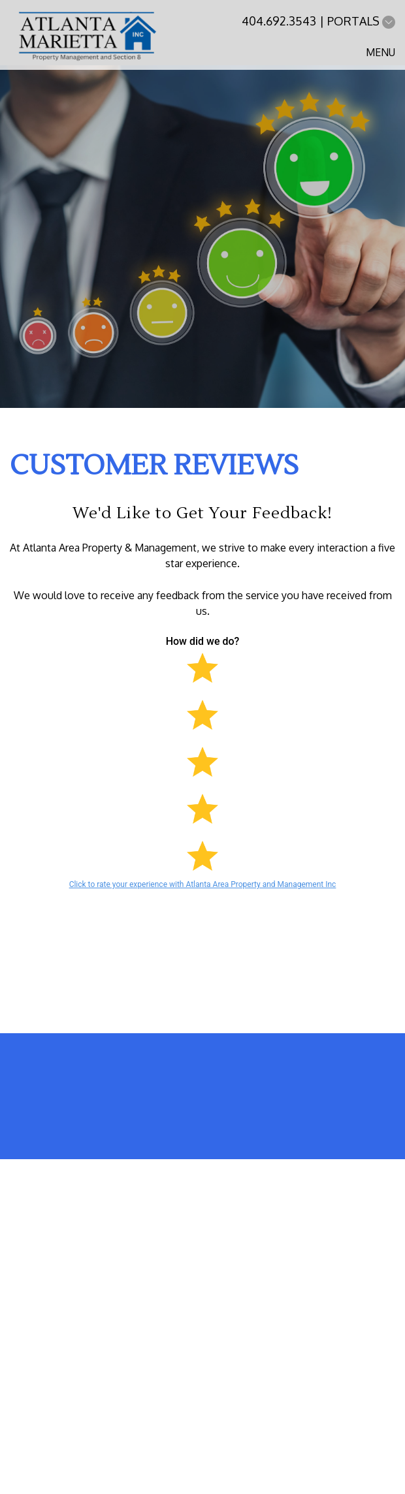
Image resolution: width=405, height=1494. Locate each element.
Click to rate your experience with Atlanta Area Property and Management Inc (202, 884)
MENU (380, 52)
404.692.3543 (279, 21)
